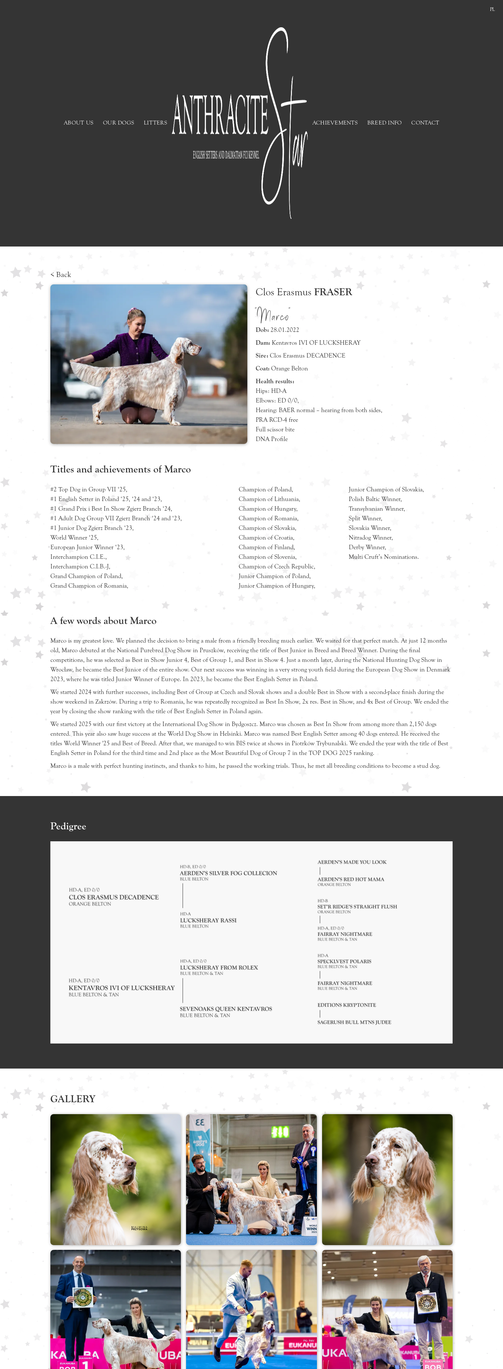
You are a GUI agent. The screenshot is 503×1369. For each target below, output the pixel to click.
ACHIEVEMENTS (335, 122)
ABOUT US (78, 122)
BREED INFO (384, 122)
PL (492, 9)
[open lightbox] (115, 1179)
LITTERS (155, 122)
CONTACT (425, 122)
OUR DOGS (118, 122)
